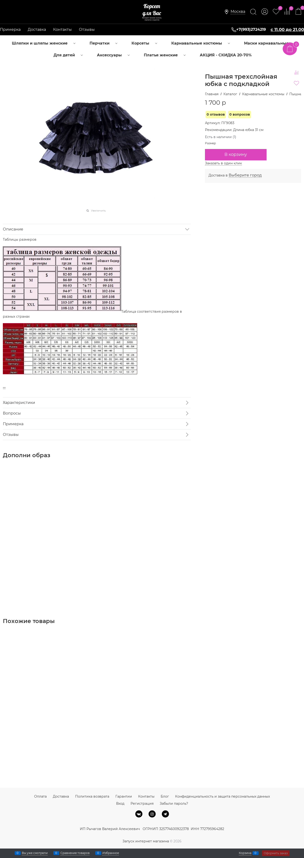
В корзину (235, 154)
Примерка (10, 29)
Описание (13, 229)
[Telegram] (165, 813)
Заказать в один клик (223, 163)
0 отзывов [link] (216, 114)
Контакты (62, 29)
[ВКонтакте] (138, 813)
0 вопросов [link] (239, 114)
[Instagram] (152, 813)
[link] (238, 11)
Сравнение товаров (75, 853)
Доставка (37, 29)
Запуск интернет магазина (146, 841)
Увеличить (98, 210)
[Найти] (253, 12)
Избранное (110, 853)
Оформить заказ (276, 853)
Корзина (245, 853)
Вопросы (12, 413)
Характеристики (19, 402)
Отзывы (87, 29)
